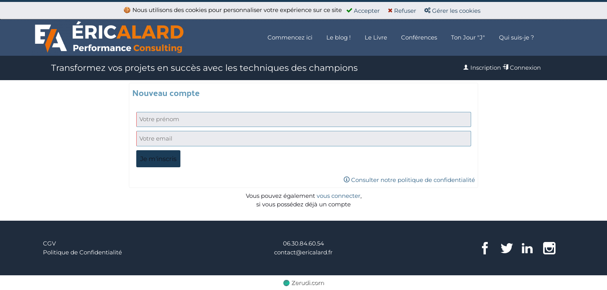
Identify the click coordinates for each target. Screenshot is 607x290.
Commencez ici (289, 37)
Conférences (419, 37)
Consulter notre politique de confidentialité (409, 180)
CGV (49, 243)
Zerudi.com (303, 282)
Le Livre (376, 37)
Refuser (402, 10)
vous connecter (338, 195)
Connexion (521, 67)
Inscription (482, 67)
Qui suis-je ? (516, 37)
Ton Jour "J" (468, 37)
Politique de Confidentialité (82, 252)
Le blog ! (338, 37)
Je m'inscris (158, 159)
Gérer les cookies (452, 10)
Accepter (363, 10)
